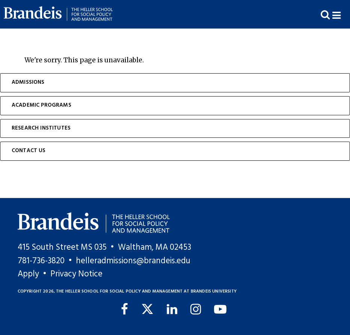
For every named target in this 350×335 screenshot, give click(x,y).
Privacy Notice (76, 274)
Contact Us (29, 150)
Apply (28, 274)
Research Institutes (41, 128)
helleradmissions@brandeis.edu (133, 261)
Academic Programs (41, 105)
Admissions (28, 82)
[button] (341, 14)
